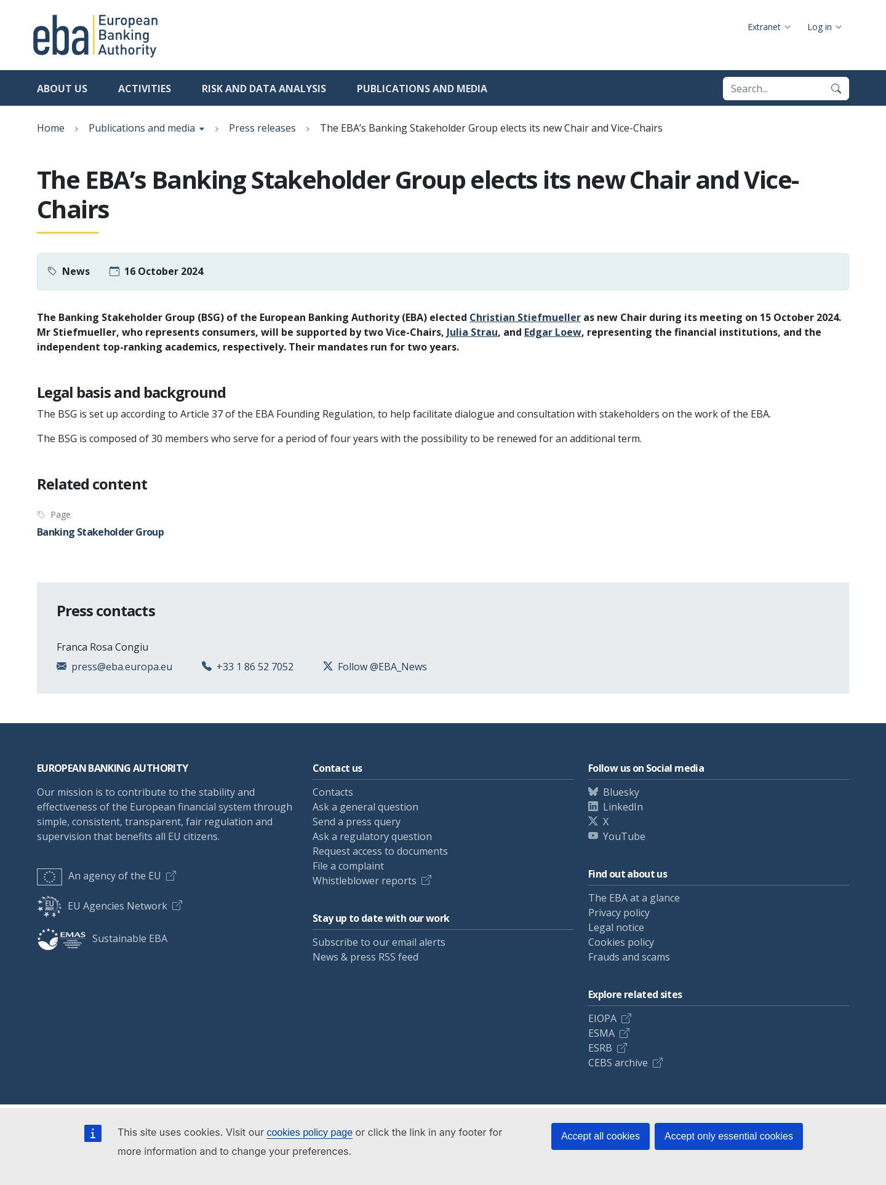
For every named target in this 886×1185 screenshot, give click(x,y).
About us (62, 88)
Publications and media (422, 88)
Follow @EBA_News (382, 666)
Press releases (262, 128)
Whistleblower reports (365, 880)
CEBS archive (618, 1062)
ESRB (600, 1048)
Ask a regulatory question (372, 836)
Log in (819, 27)
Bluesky (621, 792)
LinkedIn (623, 807)
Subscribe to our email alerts (379, 942)
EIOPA (602, 1018)
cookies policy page (309, 1132)
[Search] (836, 88)
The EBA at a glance (634, 898)
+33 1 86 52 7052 (255, 666)
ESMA (601, 1033)
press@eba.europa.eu (121, 666)
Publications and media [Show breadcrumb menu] (142, 128)
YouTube (624, 836)
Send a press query (357, 821)
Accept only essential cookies (728, 1136)
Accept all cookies (600, 1136)
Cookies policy (621, 942)
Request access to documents (380, 851)
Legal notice (616, 927)
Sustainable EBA (102, 938)
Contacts (333, 792)
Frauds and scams (629, 957)
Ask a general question (365, 807)
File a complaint (348, 866)
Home (51, 128)
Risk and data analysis (264, 88)
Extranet (764, 27)
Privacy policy (619, 912)
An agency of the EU (99, 875)
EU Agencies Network (102, 906)
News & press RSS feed (365, 957)
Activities (144, 88)
